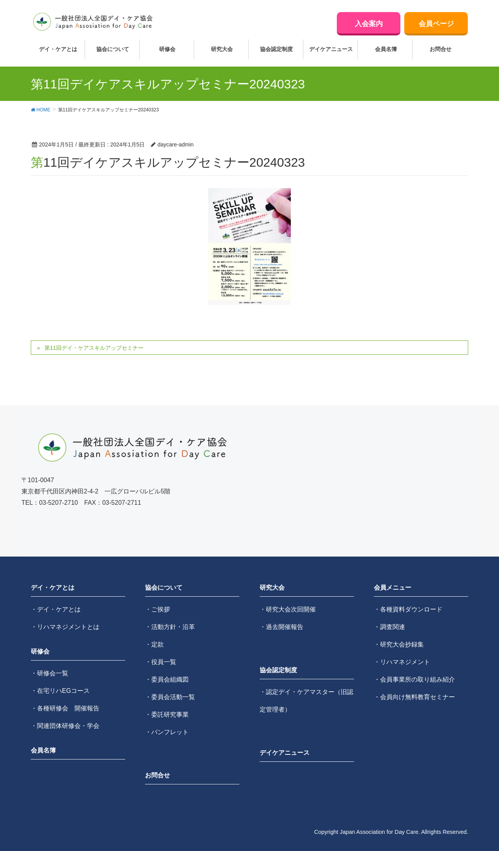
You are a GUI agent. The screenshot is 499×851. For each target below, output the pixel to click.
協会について (163, 587)
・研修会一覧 (49, 673)
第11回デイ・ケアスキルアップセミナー (93, 348)
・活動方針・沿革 (170, 627)
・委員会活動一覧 (170, 697)
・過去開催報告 (281, 627)
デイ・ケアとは (52, 587)
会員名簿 (43, 750)
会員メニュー (392, 587)
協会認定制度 (278, 670)
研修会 (40, 651)
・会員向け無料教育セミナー (414, 697)
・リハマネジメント (402, 662)
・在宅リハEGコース (60, 690)
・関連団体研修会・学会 (65, 725)
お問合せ (157, 775)
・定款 (154, 644)
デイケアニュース (285, 752)
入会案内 (369, 24)
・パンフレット (167, 732)
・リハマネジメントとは (65, 627)
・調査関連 (389, 627)
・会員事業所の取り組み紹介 (414, 679)
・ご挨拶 (157, 609)
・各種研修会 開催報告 (65, 708)
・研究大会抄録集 (399, 644)
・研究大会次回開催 (288, 609)
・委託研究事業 (167, 714)
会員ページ (436, 24)
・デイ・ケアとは (56, 609)
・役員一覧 (160, 662)
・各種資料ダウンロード (408, 609)
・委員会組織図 (167, 679)
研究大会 (272, 587)
